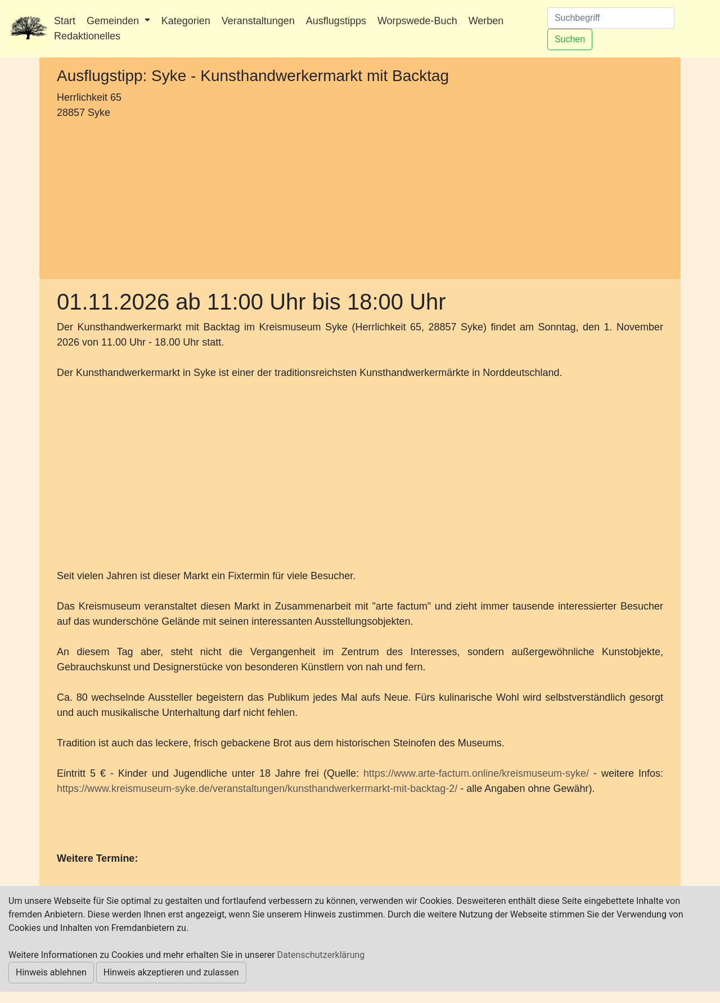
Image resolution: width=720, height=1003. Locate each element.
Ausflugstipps (336, 20)
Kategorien (185, 20)
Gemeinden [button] (114, 20)
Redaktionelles (87, 36)
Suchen (570, 39)
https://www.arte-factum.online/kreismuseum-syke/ (476, 773)
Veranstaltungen (258, 20)
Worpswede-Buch (417, 20)
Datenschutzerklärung (321, 955)
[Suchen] (610, 18)
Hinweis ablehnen (51, 972)
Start (64, 20)
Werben (486, 20)
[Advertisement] (152, 197)
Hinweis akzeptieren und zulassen (171, 972)
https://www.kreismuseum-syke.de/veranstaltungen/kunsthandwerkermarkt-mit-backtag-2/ (257, 788)
